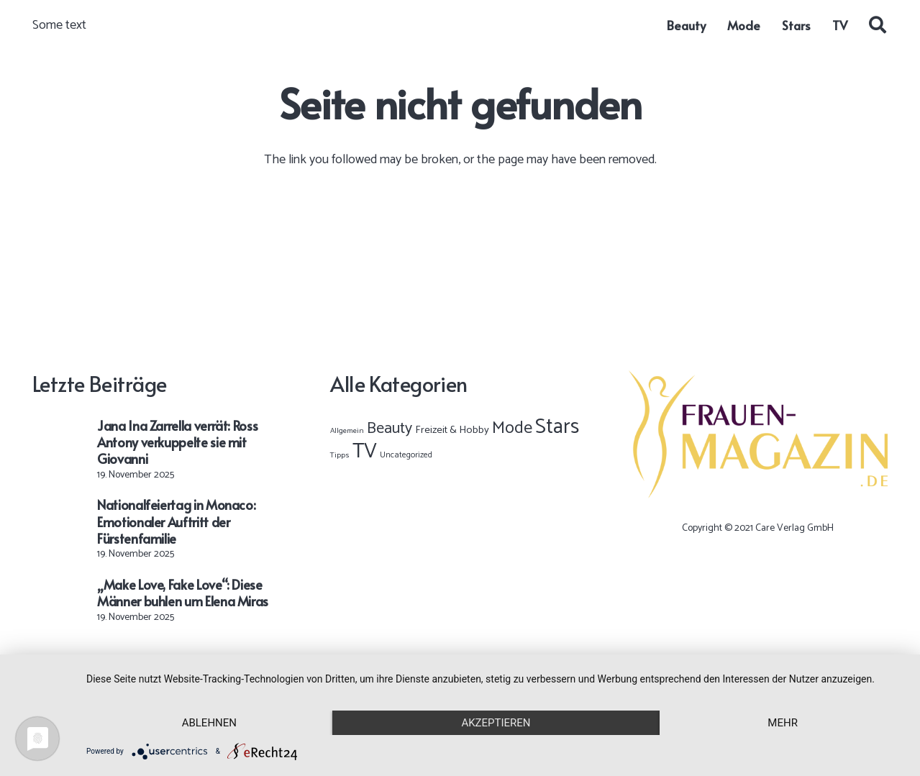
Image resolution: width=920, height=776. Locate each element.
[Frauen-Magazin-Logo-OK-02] (758, 434)
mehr (783, 722)
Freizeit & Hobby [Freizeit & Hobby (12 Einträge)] (452, 430)
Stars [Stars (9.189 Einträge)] (557, 427)
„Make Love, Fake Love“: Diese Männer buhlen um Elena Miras (182, 592)
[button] (877, 25)
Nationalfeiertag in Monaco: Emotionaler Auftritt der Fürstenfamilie (176, 521)
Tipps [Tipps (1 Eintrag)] (340, 455)
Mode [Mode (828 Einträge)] (512, 428)
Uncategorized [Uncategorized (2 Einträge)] (406, 455)
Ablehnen (209, 722)
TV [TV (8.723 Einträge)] (364, 451)
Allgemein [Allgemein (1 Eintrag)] (347, 430)
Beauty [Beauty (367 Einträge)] (389, 429)
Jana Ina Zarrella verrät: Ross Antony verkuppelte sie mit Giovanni (177, 442)
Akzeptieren (495, 722)
